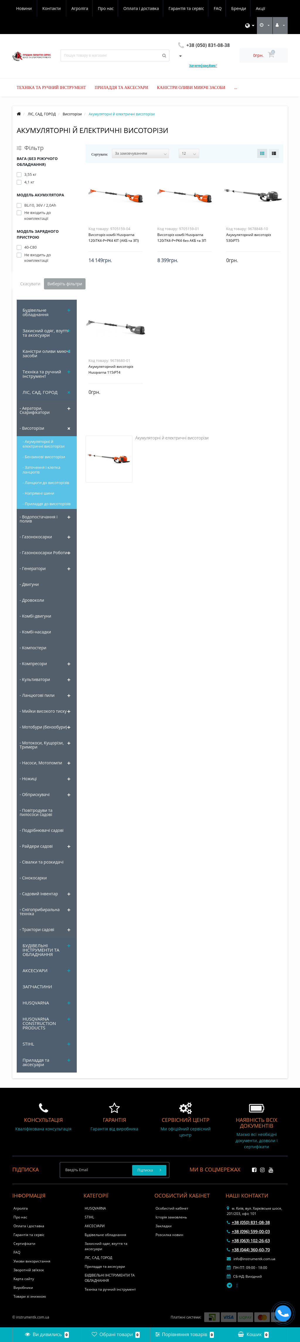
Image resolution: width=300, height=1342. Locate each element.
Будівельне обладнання (36, 312)
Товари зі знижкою (29, 1296)
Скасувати (30, 283)
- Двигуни (29, 584)
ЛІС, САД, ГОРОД (40, 392)
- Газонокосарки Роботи (43, 552)
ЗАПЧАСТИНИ (37, 986)
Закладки (164, 1225)
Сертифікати (24, 1243)
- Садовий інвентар (39, 893)
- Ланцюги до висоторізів (46, 482)
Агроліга (24, 8)
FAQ (166, 8)
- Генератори (33, 568)
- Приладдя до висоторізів (47, 503)
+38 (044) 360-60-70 (248, 1249)
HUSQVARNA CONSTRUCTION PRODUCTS (39, 1023)
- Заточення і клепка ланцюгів (41, 470)
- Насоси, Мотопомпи (41, 763)
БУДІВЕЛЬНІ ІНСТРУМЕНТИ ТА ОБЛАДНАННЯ (41, 950)
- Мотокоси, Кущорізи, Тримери (42, 745)
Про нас (51, 8)
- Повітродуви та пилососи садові (36, 812)
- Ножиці (28, 778)
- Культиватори (35, 679)
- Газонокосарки (36, 537)
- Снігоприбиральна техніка (39, 911)
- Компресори (33, 663)
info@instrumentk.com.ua (251, 1258)
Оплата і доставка (87, 8)
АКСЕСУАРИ (35, 970)
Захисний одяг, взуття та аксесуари (46, 333)
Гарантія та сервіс (133, 8)
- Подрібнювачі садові (42, 830)
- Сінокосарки (33, 878)
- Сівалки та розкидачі (42, 862)
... (235, 87)
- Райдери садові (36, 846)
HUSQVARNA (36, 1003)
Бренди (187, 8)
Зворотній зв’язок (28, 1269)
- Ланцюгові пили (37, 695)
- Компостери (33, 647)
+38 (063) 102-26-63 (248, 1240)
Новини (233, 8)
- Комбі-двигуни (35, 616)
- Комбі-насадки (35, 632)
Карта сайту (23, 1278)
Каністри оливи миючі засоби (191, 87)
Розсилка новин (169, 1234)
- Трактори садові (37, 929)
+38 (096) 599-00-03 (248, 1231)
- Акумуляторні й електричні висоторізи (43, 444)
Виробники (23, 1287)
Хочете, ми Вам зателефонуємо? (203, 65)
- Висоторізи (32, 428)
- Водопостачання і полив (38, 519)
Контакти (261, 8)
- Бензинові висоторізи (44, 456)
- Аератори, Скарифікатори (35, 410)
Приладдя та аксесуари (121, 87)
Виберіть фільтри (64, 283)
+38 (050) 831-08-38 (248, 1222)
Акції (210, 8)
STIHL (28, 1044)
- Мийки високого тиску (43, 711)
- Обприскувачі (35, 794)
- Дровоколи (32, 600)
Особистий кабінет (172, 1208)
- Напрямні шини (38, 493)
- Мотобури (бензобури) (43, 727)
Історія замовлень (171, 1217)
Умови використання (31, 1261)
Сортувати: (99, 154)
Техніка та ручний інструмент (51, 87)
